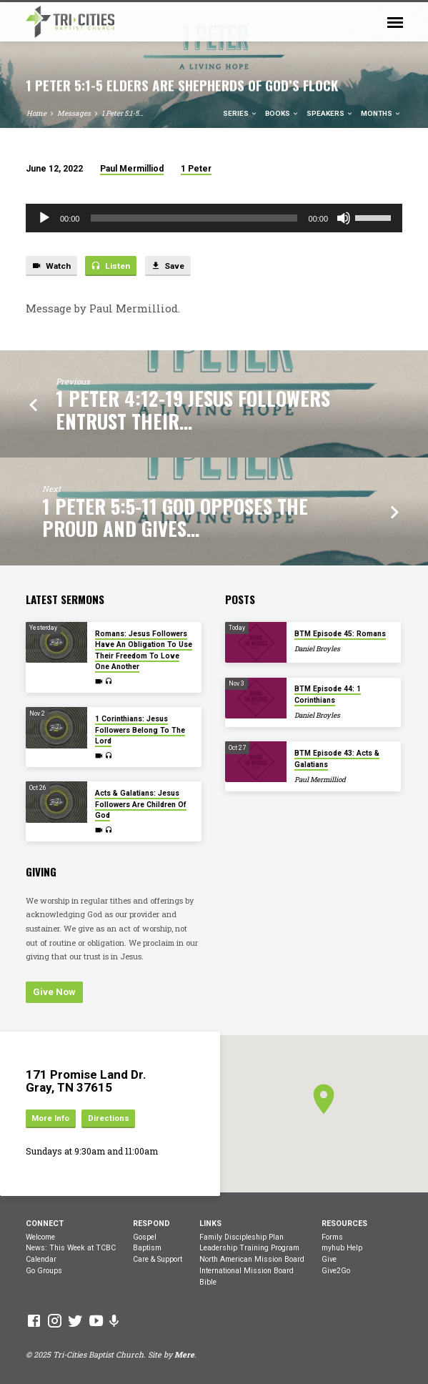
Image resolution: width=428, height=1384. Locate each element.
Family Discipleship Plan (241, 1237)
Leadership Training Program (249, 1247)
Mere (184, 1355)
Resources (344, 1223)
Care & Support (157, 1259)
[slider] (194, 218)
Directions (108, 1118)
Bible (208, 1282)
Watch (51, 266)
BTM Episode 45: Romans (340, 633)
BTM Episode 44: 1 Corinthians (327, 694)
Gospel (144, 1237)
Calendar (41, 1259)
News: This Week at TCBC (71, 1247)
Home (36, 113)
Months (381, 113)
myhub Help (342, 1247)
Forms (332, 1237)
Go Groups (44, 1270)
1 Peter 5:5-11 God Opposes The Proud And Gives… (175, 517)
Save (167, 266)
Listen (110, 266)
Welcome (40, 1237)
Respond (151, 1223)
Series (240, 113)
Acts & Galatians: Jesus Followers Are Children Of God (140, 804)
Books (282, 113)
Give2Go (336, 1270)
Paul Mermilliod (132, 169)
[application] (214, 218)
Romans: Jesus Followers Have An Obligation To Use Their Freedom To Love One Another (143, 650)
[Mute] (344, 218)
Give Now (54, 992)
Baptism (147, 1247)
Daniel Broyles (317, 648)
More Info (50, 1118)
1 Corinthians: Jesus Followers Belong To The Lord (140, 730)
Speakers (330, 113)
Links (210, 1223)
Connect (45, 1223)
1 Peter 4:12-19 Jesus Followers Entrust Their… (193, 409)
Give (329, 1259)
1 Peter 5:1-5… (122, 113)
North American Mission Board (251, 1259)
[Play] (44, 218)
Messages (74, 113)
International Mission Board (246, 1270)
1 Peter (196, 169)
